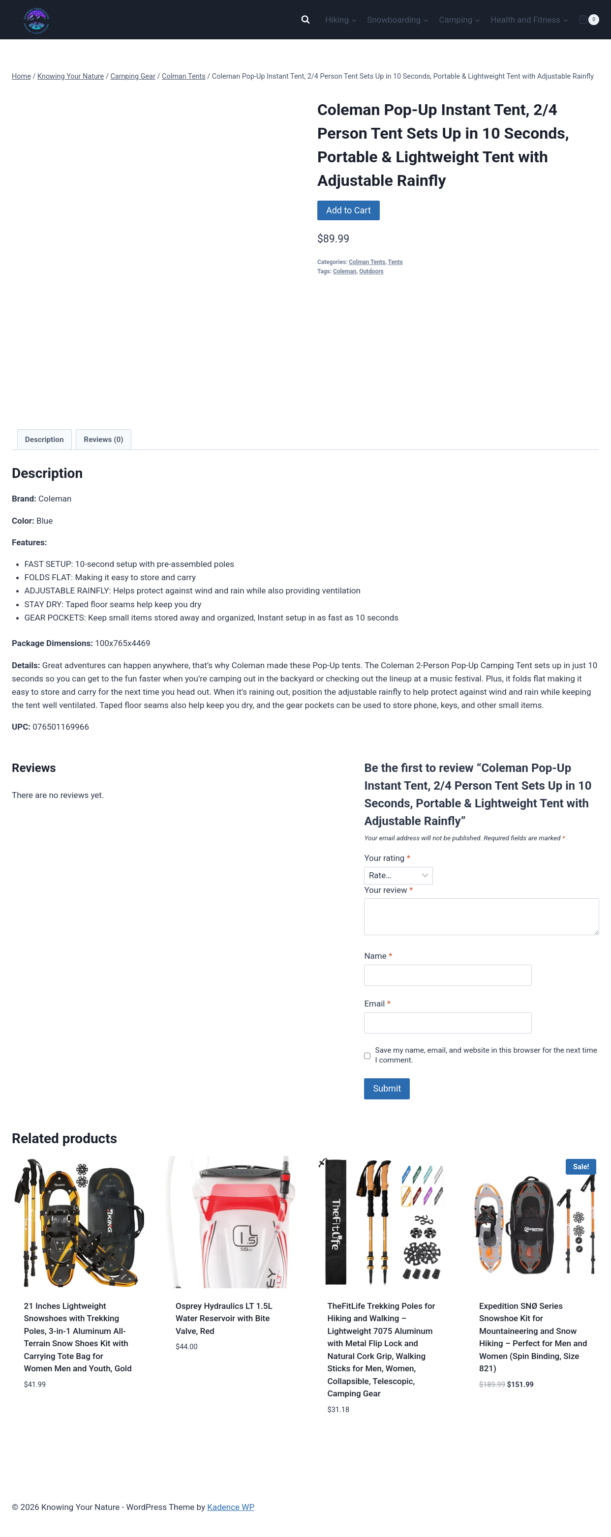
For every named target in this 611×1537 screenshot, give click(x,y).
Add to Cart (348, 210)
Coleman (344, 271)
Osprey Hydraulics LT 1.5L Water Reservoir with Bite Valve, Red (224, 1318)
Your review (388, 890)
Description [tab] (44, 439)
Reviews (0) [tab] (103, 439)
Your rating (387, 858)
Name (378, 956)
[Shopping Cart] (589, 19)
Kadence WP (230, 1507)
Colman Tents (367, 262)
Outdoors (371, 271)
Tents (395, 262)
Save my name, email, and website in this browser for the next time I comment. (486, 1055)
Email (377, 1003)
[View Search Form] (305, 20)
